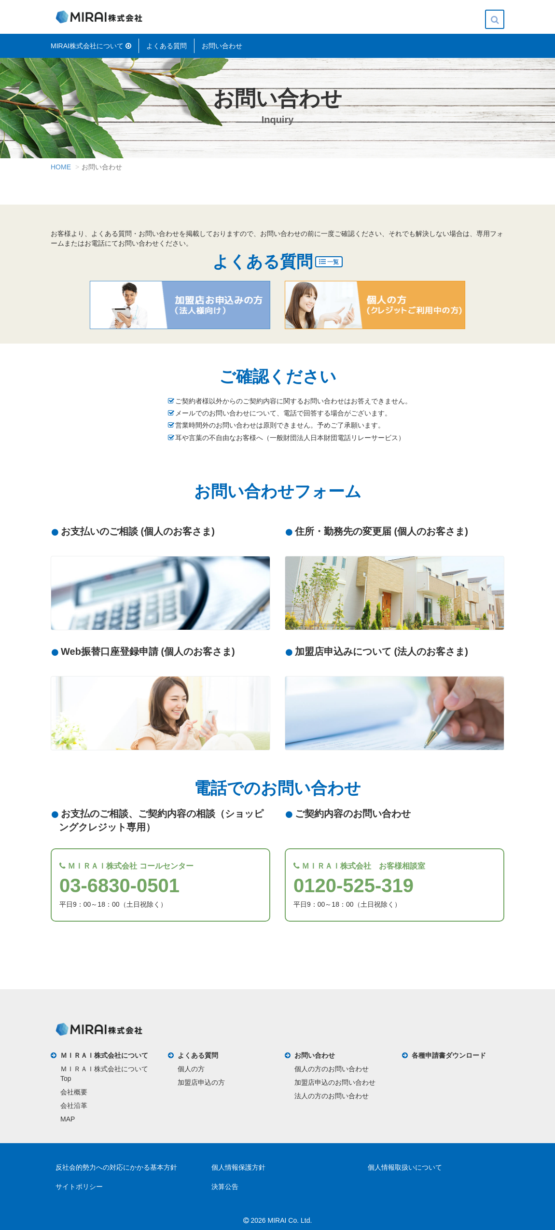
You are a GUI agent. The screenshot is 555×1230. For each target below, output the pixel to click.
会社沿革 (73, 1105)
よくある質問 (166, 46)
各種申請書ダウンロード (449, 1055)
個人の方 (191, 1069)
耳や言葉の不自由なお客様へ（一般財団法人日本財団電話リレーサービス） (290, 438)
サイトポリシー (79, 1186)
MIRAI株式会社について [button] (91, 46)
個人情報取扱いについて (405, 1167)
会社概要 (73, 1092)
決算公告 (224, 1186)
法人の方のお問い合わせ (331, 1096)
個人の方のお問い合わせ (331, 1069)
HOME (61, 167)
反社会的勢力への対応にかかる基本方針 (116, 1167)
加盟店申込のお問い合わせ (334, 1082)
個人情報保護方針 (238, 1167)
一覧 (329, 261)
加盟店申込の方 (201, 1082)
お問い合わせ (222, 46)
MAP (67, 1119)
